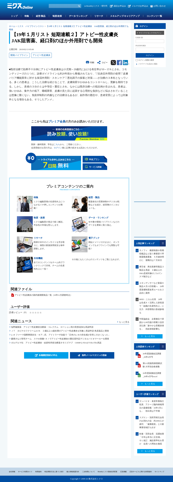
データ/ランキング (78, 16)
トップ (14, 16)
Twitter (113, 62)
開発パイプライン (19, 55)
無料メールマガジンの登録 (94, 355)
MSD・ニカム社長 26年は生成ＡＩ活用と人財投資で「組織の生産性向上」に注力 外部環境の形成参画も (151, 306)
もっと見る (124, 322)
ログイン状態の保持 (146, 60)
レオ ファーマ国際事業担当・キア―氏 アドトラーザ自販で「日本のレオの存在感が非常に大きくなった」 (60, 335)
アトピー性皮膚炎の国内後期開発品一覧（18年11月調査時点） (43, 295)
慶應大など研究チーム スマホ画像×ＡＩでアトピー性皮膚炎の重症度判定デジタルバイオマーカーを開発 (60, 339)
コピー (104, 62)
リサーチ (98, 16)
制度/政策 (57, 16)
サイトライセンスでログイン (150, 33)
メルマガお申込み (140, 6)
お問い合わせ (159, 6)
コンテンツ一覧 (154, 16)
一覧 (163, 243)
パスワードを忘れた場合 (147, 64)
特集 (27, 16)
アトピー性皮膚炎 (41, 55)
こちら (57, 144)
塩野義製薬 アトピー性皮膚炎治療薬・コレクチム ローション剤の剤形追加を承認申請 (52, 327)
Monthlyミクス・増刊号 (97, 6)
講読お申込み (120, 6)
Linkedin (126, 62)
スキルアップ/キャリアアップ (125, 16)
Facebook (119, 62)
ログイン (58, 148)
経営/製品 (40, 16)
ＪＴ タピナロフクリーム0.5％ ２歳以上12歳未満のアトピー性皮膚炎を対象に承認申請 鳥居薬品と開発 (60, 331)
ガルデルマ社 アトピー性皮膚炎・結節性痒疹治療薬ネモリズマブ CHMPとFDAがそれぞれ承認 (56, 343)
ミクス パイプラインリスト (30, 26)
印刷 (92, 62)
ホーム (12, 26)
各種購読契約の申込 (48, 355)
